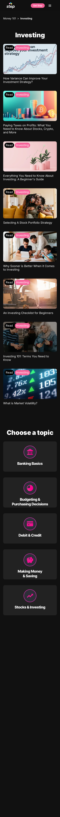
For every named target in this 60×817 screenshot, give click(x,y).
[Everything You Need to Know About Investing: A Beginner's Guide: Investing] (30, 161)
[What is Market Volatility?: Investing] (30, 387)
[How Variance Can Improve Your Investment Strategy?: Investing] (30, 64)
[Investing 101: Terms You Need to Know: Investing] (30, 342)
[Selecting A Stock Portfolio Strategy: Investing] (30, 206)
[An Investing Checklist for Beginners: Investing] (30, 297)
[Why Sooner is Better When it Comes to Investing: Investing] (30, 251)
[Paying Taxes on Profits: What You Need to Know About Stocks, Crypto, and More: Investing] (30, 112)
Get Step (38, 5)
